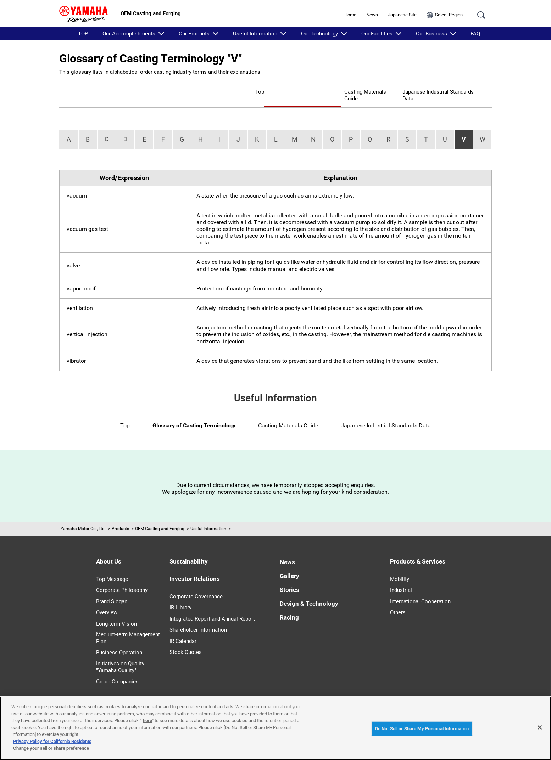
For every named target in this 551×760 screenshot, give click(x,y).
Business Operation (119, 641)
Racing (289, 606)
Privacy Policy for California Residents (52, 741)
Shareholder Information (198, 619)
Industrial (401, 579)
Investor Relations (194, 567)
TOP (83, 33)
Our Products (194, 33)
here (147, 720)
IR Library (180, 596)
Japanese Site (402, 14)
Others (398, 601)
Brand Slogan (111, 590)
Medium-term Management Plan (128, 627)
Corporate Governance (196, 585)
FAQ (475, 33)
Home (350, 14)
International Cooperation (420, 590)
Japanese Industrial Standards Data (427, 91)
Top (182, 91)
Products (120, 517)
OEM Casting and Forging (159, 517)
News (372, 14)
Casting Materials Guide (334, 91)
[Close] (539, 727)
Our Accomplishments (128, 33)
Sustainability (188, 550)
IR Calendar (182, 630)
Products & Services (417, 550)
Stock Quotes (185, 641)
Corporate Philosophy (122, 579)
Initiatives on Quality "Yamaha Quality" (120, 656)
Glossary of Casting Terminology (245, 91)
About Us (108, 550)
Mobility (399, 568)
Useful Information (255, 33)
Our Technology (319, 33)
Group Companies (117, 670)
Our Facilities (377, 33)
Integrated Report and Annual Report (212, 608)
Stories (289, 578)
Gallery (289, 564)
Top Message (112, 568)
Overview (106, 601)
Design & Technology (309, 592)
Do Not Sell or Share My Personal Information (422, 728)
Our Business (431, 33)
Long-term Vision (116, 613)
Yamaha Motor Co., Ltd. (83, 517)
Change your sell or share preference (51, 748)
